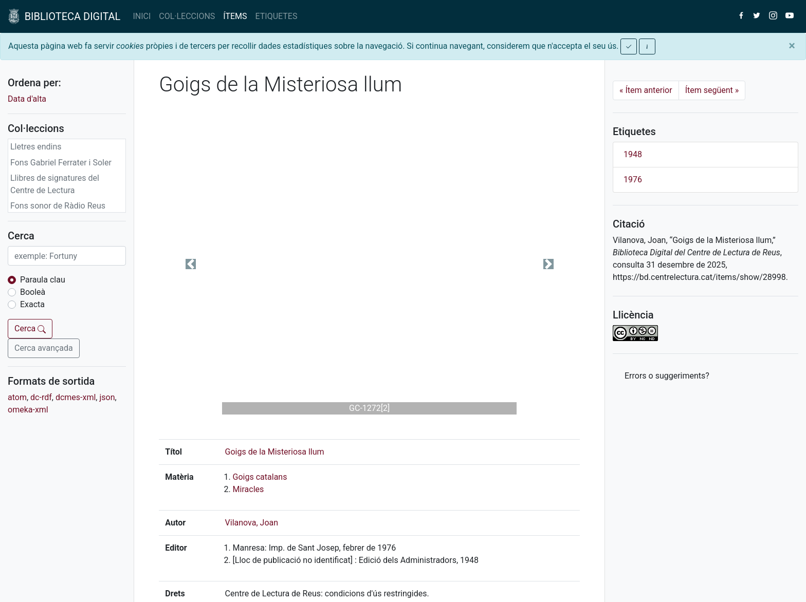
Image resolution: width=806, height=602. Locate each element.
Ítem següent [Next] (712, 90)
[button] (190, 264)
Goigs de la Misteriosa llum (274, 452)
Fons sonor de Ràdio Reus (57, 206)
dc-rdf (41, 397)
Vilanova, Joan (251, 523)
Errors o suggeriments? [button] (667, 376)
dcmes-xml (76, 397)
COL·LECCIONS (187, 16)
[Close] (791, 45)
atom (17, 397)
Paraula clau (42, 280)
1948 (633, 154)
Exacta (32, 304)
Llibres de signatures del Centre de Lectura (54, 184)
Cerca (30, 328)
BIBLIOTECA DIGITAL (64, 16)
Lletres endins (36, 147)
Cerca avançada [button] (43, 348)
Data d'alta (27, 99)
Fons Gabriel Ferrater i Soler (61, 162)
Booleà (32, 292)
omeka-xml (28, 410)
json (107, 397)
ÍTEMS (235, 16)
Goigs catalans (260, 477)
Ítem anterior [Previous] (645, 90)
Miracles (248, 489)
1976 (633, 179)
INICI (142, 16)
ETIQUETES (276, 16)
